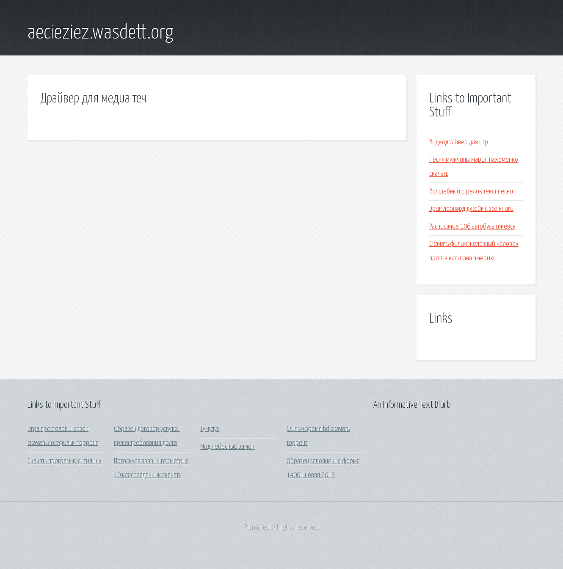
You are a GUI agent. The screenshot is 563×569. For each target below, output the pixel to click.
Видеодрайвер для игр (458, 142)
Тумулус (209, 429)
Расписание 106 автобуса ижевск (472, 226)
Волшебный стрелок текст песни (471, 191)
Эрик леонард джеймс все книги (471, 209)
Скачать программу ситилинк (65, 461)
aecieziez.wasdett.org (100, 33)
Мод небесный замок (227, 446)
